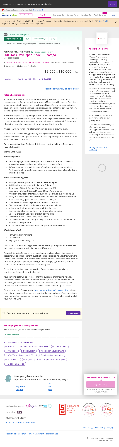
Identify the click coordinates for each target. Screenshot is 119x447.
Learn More (95, 190)
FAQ (110, 427)
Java (63, 359)
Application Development (52, 351)
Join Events (86, 15)
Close (112, 4)
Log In (114, 15)
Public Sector (29, 351)
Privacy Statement (36, 434)
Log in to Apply (100, 384)
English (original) (12, 38)
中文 (27, 38)
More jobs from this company (98, 148)
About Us (10, 422)
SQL (33, 355)
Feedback (100, 427)
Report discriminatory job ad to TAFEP (62, 88)
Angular (29, 359)
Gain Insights (58, 15)
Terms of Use (52, 434)
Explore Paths (73, 15)
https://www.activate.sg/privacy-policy (51, 290)
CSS (35, 346)
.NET (46, 346)
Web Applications (47, 359)
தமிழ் (53, 38)
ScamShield (103, 21)
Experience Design (16, 364)
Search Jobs (45, 15)
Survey (20, 422)
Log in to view (73, 313)
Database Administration (52, 355)
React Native (13, 359)
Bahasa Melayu (40, 38)
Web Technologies (16, 355)
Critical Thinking (62, 346)
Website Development (18, 346)
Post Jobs (30, 422)
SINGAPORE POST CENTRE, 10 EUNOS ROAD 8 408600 (27, 62)
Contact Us (87, 427)
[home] (9, 14)
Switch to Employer (25, 15)
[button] (115, 22)
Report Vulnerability (16, 434)
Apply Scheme (100, 15)
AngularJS (12, 351)
